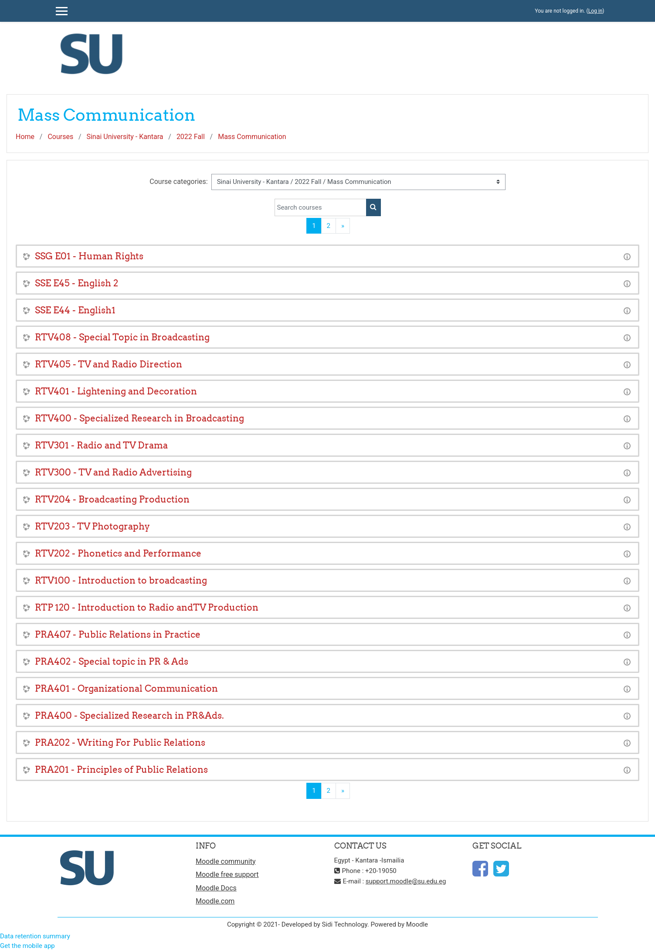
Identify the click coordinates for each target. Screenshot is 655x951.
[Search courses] (321, 207)
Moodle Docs (216, 888)
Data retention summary (35, 936)
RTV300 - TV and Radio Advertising (113, 472)
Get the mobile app (27, 946)
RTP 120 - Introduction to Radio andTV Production (146, 607)
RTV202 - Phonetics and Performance (118, 553)
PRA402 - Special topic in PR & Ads (111, 661)
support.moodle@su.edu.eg (406, 881)
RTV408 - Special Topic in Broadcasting (122, 337)
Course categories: (178, 181)
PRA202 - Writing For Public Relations (120, 742)
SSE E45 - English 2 (76, 283)
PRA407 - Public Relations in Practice (117, 634)
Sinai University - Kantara (124, 136)
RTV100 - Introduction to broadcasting (121, 580)
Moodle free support (227, 874)
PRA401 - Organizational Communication (126, 688)
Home (25, 136)
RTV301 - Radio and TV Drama (101, 445)
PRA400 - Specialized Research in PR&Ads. (129, 715)
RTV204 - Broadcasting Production (112, 499)
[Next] (343, 226)
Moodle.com (215, 901)
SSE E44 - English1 (75, 310)
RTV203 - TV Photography (92, 526)
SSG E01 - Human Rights (89, 256)
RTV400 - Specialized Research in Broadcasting (139, 418)
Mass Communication (252, 136)
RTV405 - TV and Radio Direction (108, 364)
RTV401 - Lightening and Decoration (116, 391)
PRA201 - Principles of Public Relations (121, 769)
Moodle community (226, 861)
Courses (60, 136)
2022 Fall (190, 136)
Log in (595, 11)
